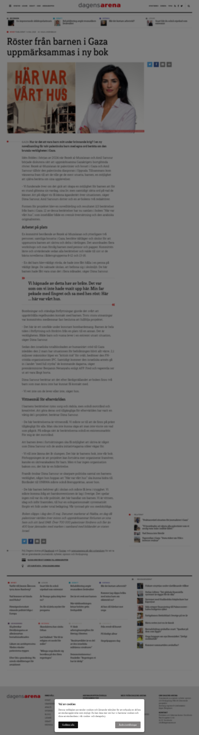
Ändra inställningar (128, 725)
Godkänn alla (68, 725)
